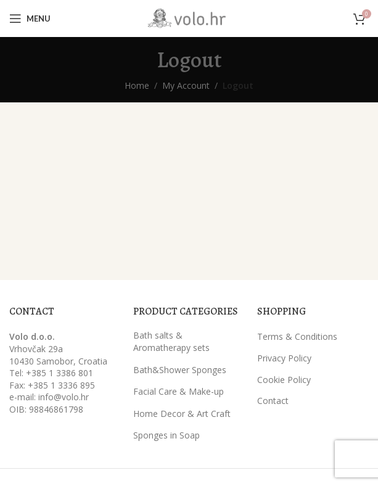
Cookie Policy (284, 379)
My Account (186, 85)
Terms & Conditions (297, 336)
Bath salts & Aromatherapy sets (171, 341)
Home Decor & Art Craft (182, 413)
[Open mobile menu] (30, 18)
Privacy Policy (284, 358)
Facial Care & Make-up (178, 391)
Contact (273, 400)
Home (137, 85)
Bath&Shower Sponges (179, 370)
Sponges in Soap (166, 435)
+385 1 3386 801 (59, 373)
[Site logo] (189, 17)
